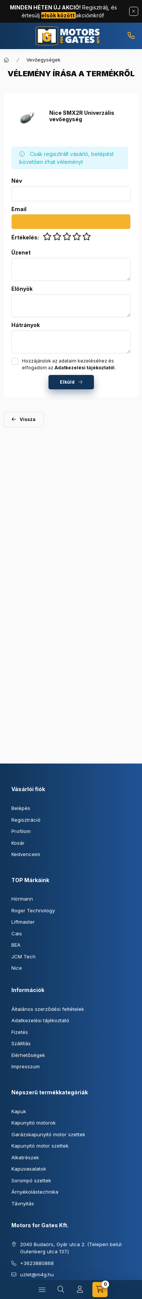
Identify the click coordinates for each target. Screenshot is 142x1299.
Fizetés (19, 1032)
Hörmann (22, 899)
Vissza (28, 419)
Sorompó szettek (31, 1180)
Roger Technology (33, 910)
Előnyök (22, 289)
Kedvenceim (25, 854)
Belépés (20, 808)
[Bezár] (133, 11)
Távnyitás (22, 1203)
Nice (16, 968)
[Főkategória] (6, 60)
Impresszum (25, 1066)
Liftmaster (23, 922)
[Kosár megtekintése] (100, 1289)
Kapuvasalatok (28, 1169)
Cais (16, 933)
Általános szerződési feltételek (47, 1009)
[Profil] (79, 1289)
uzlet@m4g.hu (37, 1274)
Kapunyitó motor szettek (40, 1146)
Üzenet (21, 253)
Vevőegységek (44, 60)
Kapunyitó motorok (33, 1123)
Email (19, 209)
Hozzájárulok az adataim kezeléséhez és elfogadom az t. (69, 364)
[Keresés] (61, 1289)
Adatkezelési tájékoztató (40, 1020)
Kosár (18, 843)
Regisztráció (26, 820)
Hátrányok (25, 325)
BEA (15, 945)
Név (16, 181)
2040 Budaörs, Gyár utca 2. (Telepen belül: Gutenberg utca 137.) (71, 1248)
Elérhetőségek (28, 1055)
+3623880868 (131, 36)
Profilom (21, 831)
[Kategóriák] (42, 1289)
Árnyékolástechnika (34, 1192)
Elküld (67, 382)
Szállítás (21, 1043)
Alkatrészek (25, 1157)
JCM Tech (23, 956)
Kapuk (18, 1111)
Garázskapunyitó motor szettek (48, 1134)
